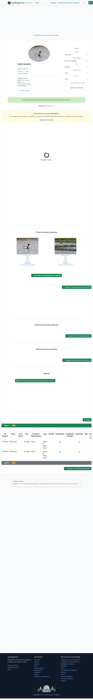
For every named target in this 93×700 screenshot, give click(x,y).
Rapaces (63, 681)
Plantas (36, 662)
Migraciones (38, 670)
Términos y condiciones (42, 676)
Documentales (39, 668)
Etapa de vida (76, 70)
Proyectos (37, 672)
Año (76, 76)
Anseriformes (25, 80)
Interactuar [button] (61, 3)
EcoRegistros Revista (67, 664)
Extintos (63, 672)
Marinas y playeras (67, 679)
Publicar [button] (53, 3)
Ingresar (77, 3)
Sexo (76, 64)
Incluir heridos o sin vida (78, 83)
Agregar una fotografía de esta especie (76, 287)
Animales (37, 660)
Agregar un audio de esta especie (78, 336)
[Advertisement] (46, 20)
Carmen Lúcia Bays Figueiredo (27, 265)
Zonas (63, 674)
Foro (35, 666)
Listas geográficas (66, 676)
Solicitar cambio (24, 90)
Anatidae (24, 78)
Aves (22, 82)
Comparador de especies (69, 670)
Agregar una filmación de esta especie (77, 360)
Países (63, 668)
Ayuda (36, 674)
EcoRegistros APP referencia (70, 662)
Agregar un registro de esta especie (77, 469)
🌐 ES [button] (37, 3)
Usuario (76, 52)
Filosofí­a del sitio (13, 667)
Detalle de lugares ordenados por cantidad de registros (35, 381)
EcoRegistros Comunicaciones (70, 660)
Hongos (36, 664)
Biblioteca (64, 666)
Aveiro (27, 258)
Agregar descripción (47, 120)
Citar (9, 669)
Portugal (27, 261)
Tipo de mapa (76, 58)
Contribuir (69, 3)
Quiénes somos (13, 665)
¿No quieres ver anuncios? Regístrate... (46, 35)
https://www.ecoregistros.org (63, 483)
